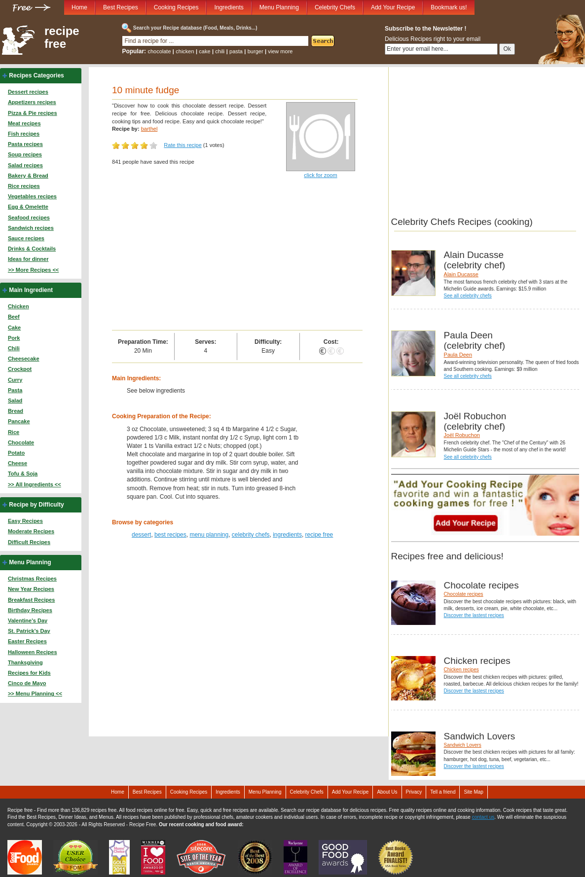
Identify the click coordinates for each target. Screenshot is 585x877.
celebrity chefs (251, 534)
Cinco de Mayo (27, 683)
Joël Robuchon (462, 435)
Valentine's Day (27, 620)
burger (255, 51)
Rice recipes (24, 186)
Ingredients (228, 7)
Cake (14, 327)
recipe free (61, 37)
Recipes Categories (36, 75)
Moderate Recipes (31, 531)
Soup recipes (25, 154)
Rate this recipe (182, 145)
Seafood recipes (29, 217)
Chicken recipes (461, 669)
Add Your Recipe (393, 7)
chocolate (159, 51)
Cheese (17, 463)
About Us (387, 792)
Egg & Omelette (28, 207)
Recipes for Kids (29, 673)
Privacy (414, 792)
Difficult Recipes (29, 542)
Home (79, 7)
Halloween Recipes (32, 652)
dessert (141, 534)
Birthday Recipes (30, 610)
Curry (15, 380)
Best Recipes (120, 7)
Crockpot (20, 369)
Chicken (18, 306)
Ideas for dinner (28, 259)
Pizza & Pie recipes (32, 113)
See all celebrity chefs (468, 295)
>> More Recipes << (33, 270)
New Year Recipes (31, 589)
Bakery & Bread (28, 176)
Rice (13, 432)
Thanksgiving (25, 662)
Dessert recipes (28, 92)
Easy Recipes (25, 521)
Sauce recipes (26, 238)
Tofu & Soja (22, 473)
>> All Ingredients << (34, 484)
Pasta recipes (25, 144)
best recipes (170, 534)
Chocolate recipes (463, 594)
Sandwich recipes (31, 228)
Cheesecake (23, 359)
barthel (149, 129)
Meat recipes (24, 123)
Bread (15, 411)
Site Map (473, 792)
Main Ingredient (31, 290)
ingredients (287, 534)
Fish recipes (23, 134)
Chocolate (21, 442)
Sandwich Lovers (462, 745)
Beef (14, 317)
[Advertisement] (237, 256)
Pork (14, 338)
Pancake (19, 421)
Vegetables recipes (32, 196)
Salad (15, 400)
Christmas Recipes (32, 579)
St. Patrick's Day (29, 631)
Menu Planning (279, 7)
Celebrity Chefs (335, 7)
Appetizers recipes (32, 102)
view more (280, 51)
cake (204, 51)
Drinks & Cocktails (32, 249)
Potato (16, 453)
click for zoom (320, 175)
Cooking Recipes (176, 7)
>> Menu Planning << (35, 693)
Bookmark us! (449, 7)
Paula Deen (458, 355)
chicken (185, 51)
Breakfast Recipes (31, 600)
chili (219, 51)
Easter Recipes (27, 641)
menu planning (208, 534)
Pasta (15, 390)
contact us (483, 817)
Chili (14, 348)
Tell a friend (442, 792)
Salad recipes (25, 165)
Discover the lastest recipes (474, 615)
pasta (236, 51)
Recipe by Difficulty (36, 504)
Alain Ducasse (461, 274)
